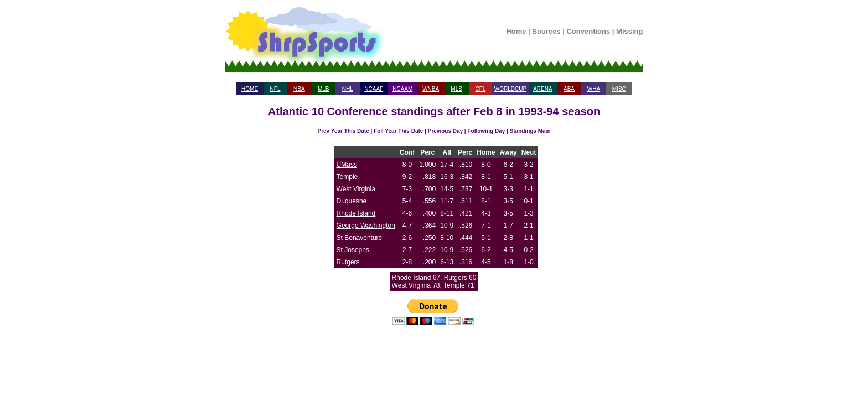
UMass (347, 164)
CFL (480, 89)
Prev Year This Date (343, 131)
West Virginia (356, 189)
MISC (619, 89)
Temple (347, 177)
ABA (569, 89)
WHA (593, 89)
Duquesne (352, 201)
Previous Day (445, 131)
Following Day (486, 131)
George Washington (366, 225)
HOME (249, 89)
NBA (299, 89)
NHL (347, 89)
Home (516, 31)
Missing (629, 31)
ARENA (542, 89)
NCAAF (373, 89)
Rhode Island (356, 213)
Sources (546, 31)
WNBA (430, 89)
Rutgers (348, 262)
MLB (323, 89)
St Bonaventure (360, 238)
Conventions (588, 31)
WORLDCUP (510, 89)
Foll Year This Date (398, 131)
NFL (275, 89)
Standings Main (530, 131)
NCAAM (402, 89)
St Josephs (353, 250)
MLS (456, 89)
